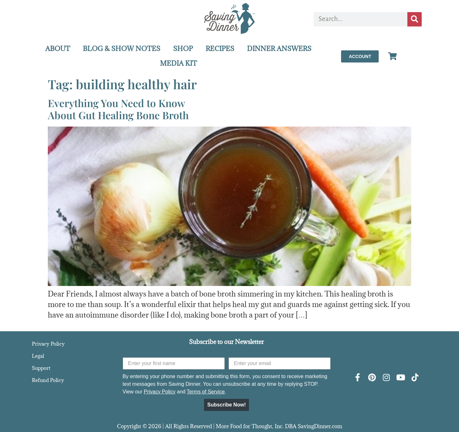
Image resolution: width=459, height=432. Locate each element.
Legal (38, 356)
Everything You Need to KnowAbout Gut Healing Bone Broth (118, 109)
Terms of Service (206, 391)
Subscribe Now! (226, 404)
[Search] (414, 19)
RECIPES (220, 48)
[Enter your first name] (174, 363)
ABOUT (57, 48)
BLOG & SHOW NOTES (121, 48)
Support (41, 368)
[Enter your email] (280, 363)
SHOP (183, 48)
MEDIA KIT (178, 63)
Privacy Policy (48, 343)
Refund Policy (48, 380)
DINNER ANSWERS (279, 48)
